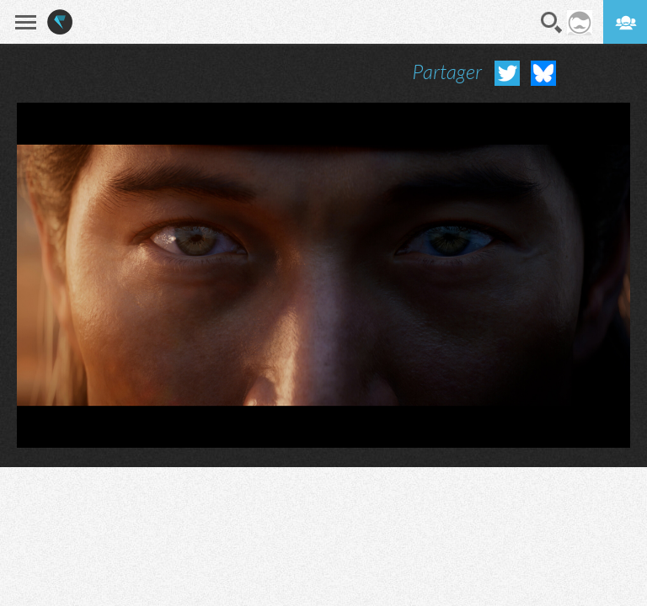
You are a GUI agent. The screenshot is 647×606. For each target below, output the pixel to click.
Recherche (551, 22)
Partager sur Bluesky (543, 73)
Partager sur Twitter (507, 73)
